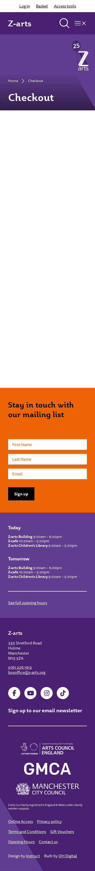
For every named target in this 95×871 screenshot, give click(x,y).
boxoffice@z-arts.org (26, 672)
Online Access (20, 821)
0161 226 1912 (20, 667)
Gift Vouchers (62, 831)
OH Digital (68, 856)
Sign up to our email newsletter (45, 710)
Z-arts (19, 23)
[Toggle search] (65, 23)
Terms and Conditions (27, 831)
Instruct (33, 856)
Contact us (48, 841)
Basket (42, 6)
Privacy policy (49, 821)
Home (13, 81)
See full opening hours (27, 602)
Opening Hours (21, 841)
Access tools (65, 6)
